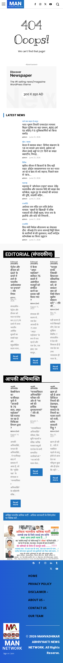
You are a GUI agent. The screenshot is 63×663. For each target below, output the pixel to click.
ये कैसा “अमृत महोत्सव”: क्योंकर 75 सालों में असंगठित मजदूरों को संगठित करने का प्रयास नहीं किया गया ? (35, 284)
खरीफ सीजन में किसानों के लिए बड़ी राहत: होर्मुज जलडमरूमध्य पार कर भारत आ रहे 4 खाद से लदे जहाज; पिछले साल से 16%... (40, 170)
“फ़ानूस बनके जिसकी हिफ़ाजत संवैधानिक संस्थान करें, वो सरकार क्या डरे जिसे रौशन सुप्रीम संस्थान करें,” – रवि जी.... (55, 287)
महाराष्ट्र (24, 183)
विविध (24, 162)
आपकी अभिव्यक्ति (14, 387)
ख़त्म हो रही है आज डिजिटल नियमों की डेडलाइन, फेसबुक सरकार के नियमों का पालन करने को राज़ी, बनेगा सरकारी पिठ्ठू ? (55, 409)
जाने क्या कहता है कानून (30, 121)
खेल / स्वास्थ (26, 142)
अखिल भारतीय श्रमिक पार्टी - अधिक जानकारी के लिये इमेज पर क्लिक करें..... (30, 516)
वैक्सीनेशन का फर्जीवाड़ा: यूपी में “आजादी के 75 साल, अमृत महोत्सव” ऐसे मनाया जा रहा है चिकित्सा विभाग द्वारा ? (15, 409)
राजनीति (25, 203)
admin (24, 137)
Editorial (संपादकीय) (14, 262)
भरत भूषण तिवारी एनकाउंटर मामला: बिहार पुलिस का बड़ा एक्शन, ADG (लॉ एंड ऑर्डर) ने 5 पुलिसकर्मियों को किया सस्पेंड (40, 129)
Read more (15, 357)
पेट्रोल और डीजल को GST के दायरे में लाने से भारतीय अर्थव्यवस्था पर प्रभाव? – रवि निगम (15, 281)
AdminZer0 (34, 303)
